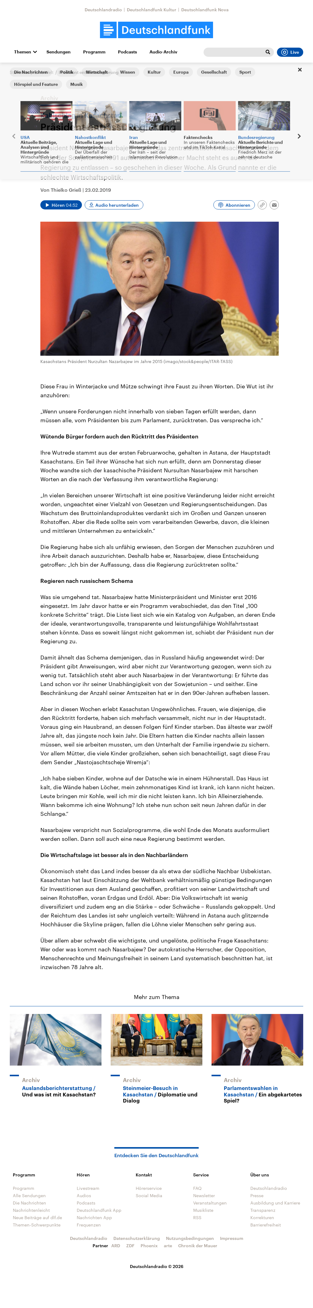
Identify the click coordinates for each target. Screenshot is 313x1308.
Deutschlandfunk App (99, 1210)
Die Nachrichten (29, 1202)
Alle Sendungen (29, 1195)
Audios (84, 1195)
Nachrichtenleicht (31, 1210)
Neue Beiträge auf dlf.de (37, 1217)
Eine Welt (44, 72)
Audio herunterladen (117, 205)
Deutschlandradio (103, 9)
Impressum (231, 1238)
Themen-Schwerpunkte (37, 1224)
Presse (256, 1195)
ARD (115, 1245)
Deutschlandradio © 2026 (156, 1266)
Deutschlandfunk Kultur (151, 9)
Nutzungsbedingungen (190, 1238)
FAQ (197, 1188)
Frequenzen (89, 1224)
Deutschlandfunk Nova (205, 9)
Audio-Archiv (163, 52)
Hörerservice (149, 1188)
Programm (94, 52)
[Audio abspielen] (61, 204)
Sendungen (58, 52)
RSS (197, 1217)
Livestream (88, 1188)
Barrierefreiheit (265, 1224)
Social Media (149, 1195)
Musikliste (203, 1210)
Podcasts (127, 52)
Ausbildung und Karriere (275, 1202)
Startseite (19, 72)
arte (168, 1245)
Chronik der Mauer (197, 1245)
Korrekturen (262, 1217)
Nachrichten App (94, 1217)
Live (290, 52)
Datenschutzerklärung (136, 1238)
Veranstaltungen (210, 1202)
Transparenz (262, 1210)
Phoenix (149, 1245)
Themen (22, 52)
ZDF (130, 1245)
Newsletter (204, 1195)
